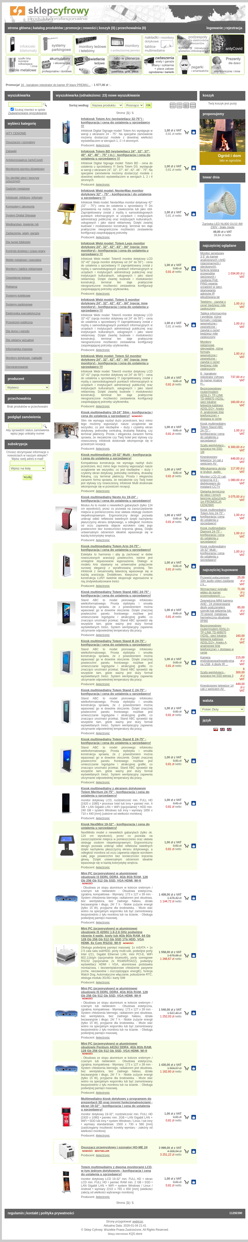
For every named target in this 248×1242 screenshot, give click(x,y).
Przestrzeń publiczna (19, 322)
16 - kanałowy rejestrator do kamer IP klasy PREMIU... (56, 85)
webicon (138, 1221)
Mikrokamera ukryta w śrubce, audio (213, 470)
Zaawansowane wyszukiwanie (27, 113)
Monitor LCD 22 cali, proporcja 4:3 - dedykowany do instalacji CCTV (213, 481)
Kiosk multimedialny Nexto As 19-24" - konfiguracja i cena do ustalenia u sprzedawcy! (116, 498)
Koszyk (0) (107, 28)
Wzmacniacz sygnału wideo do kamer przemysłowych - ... (214, 592)
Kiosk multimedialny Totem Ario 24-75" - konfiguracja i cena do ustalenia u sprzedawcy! (116, 548)
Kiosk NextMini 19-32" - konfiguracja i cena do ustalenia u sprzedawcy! (115, 826)
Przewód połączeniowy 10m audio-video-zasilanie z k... (217, 581)
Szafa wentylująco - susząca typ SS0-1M (212, 449)
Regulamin (16, 1213)
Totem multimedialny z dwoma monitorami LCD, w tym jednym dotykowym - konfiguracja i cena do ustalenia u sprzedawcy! (116, 1170)
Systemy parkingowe (19, 304)
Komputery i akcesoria (20, 206)
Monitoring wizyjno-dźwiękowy (25, 169)
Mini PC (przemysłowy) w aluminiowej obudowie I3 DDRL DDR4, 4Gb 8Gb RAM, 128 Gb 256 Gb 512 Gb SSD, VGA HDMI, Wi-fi (114, 876)
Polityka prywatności (57, 1213)
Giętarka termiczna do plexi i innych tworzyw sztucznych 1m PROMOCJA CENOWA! (213, 498)
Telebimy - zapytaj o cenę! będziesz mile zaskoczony (213, 305)
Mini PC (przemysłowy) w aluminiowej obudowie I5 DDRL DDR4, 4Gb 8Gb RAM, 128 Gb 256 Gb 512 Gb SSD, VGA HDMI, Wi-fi (114, 992)
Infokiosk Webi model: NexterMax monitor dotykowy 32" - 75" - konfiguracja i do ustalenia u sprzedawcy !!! (116, 194)
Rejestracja (233, 28)
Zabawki (11, 151)
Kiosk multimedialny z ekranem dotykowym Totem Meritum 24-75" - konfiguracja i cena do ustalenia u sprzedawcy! (115, 792)
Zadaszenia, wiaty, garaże (22, 233)
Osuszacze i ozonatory (20, 142)
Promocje (72, 28)
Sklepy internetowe (118, 1234)
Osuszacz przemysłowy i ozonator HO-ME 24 (114, 1147)
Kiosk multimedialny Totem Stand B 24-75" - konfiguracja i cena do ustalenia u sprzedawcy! (116, 642)
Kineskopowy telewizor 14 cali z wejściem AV (211, 460)
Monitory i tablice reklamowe (24, 269)
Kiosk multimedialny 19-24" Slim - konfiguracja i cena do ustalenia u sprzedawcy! (117, 414)
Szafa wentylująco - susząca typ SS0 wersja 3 (216, 674)
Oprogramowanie (17, 367)
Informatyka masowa (19, 349)
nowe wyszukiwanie (124, 95)
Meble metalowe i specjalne (23, 260)
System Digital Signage (21, 215)
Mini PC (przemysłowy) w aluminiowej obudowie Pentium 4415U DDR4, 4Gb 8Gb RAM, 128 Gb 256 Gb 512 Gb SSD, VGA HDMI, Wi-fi (116, 1047)
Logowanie (214, 28)
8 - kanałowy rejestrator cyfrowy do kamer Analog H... (212, 378)
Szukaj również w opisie (29, 109)
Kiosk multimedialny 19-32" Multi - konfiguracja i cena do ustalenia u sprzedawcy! (116, 456)
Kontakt (32, 1213)
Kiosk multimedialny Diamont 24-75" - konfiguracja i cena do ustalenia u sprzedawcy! (213, 535)
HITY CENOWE (16, 133)
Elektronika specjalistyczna (23, 313)
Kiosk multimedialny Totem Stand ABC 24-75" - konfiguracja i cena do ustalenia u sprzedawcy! (116, 593)
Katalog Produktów (48, 28)
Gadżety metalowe (18, 188)
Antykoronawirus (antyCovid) (24, 160)
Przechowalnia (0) (132, 28)
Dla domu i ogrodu (17, 331)
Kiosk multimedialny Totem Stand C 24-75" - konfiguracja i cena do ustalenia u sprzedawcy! (116, 692)
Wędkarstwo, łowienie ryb (22, 224)
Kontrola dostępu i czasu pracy (25, 251)
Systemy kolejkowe (18, 295)
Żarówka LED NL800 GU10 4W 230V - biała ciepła (222, 225)
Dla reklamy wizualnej (20, 340)
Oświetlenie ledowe (18, 278)
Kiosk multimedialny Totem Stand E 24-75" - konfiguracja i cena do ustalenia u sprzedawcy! (116, 741)
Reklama (11, 286)
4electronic (103, 145)
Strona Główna (19, 28)
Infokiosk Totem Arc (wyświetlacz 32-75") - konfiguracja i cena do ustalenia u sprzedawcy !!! (115, 122)
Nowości (89, 28)
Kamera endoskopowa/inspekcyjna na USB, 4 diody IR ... (217, 661)
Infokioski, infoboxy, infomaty (24, 197)
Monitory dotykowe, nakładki (24, 358)
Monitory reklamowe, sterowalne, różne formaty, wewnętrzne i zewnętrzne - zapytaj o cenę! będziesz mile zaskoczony (211, 355)
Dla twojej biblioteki (18, 242)
